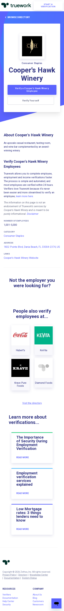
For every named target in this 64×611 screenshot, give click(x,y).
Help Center (8, 601)
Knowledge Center (39, 575)
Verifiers (7, 594)
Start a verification (48, 5)
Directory (22, 575)
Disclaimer (32, 213)
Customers (38, 601)
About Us (37, 594)
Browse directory (17, 17)
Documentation (12, 578)
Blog (35, 598)
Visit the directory (32, 403)
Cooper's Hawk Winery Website (21, 257)
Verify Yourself (30, 100)
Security (7, 604)
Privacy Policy (9, 575)
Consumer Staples (14, 235)
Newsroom (38, 604)
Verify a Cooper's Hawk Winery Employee (32, 89)
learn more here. (24, 196)
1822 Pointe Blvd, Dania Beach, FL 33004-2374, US (32, 246)
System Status (29, 578)
